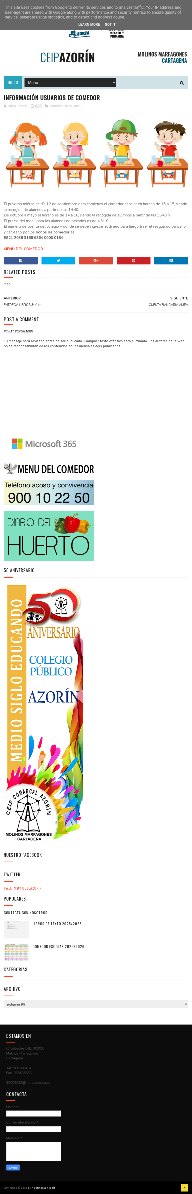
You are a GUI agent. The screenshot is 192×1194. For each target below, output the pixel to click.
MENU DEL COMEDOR (23, 248)
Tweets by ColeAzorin (23, 888)
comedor (56, 106)
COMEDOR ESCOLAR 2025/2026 (58, 946)
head (68, 106)
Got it (110, 24)
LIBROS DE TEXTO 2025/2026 (57, 923)
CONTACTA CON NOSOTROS (26, 912)
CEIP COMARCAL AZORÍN (42, 1188)
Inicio (13, 82)
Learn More (89, 24)
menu (78, 106)
